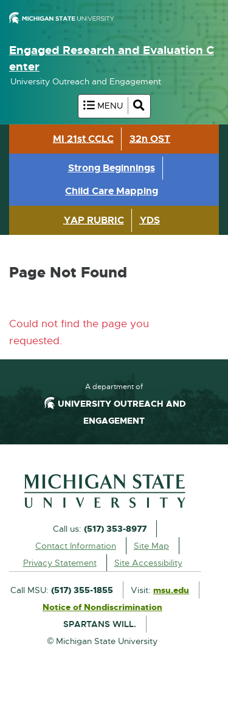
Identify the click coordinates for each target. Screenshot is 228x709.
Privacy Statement (60, 562)
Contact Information (75, 545)
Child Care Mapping (111, 191)
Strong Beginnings (111, 167)
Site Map (151, 545)
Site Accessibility (148, 562)
